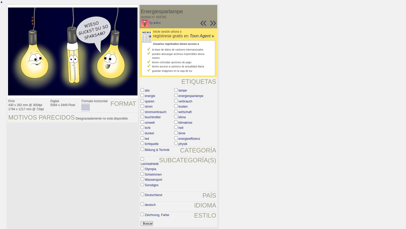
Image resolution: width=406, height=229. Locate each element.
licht (147, 128)
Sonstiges (151, 185)
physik (182, 144)
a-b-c (157, 23)
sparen (149, 101)
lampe (182, 90)
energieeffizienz (189, 139)
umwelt (150, 122)
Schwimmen (153, 174)
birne (181, 133)
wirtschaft (185, 112)
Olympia (150, 169)
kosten (182, 106)
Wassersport (153, 180)
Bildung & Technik (157, 150)
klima (182, 117)
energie (150, 96)
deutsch (150, 205)
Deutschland (153, 195)
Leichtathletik (150, 164)
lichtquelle (151, 144)
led (147, 139)
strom (149, 106)
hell (180, 128)
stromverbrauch (155, 112)
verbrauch (185, 101)
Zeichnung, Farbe (157, 215)
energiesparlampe (190, 96)
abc (147, 90)
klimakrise (185, 122)
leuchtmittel (153, 117)
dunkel (149, 133)
